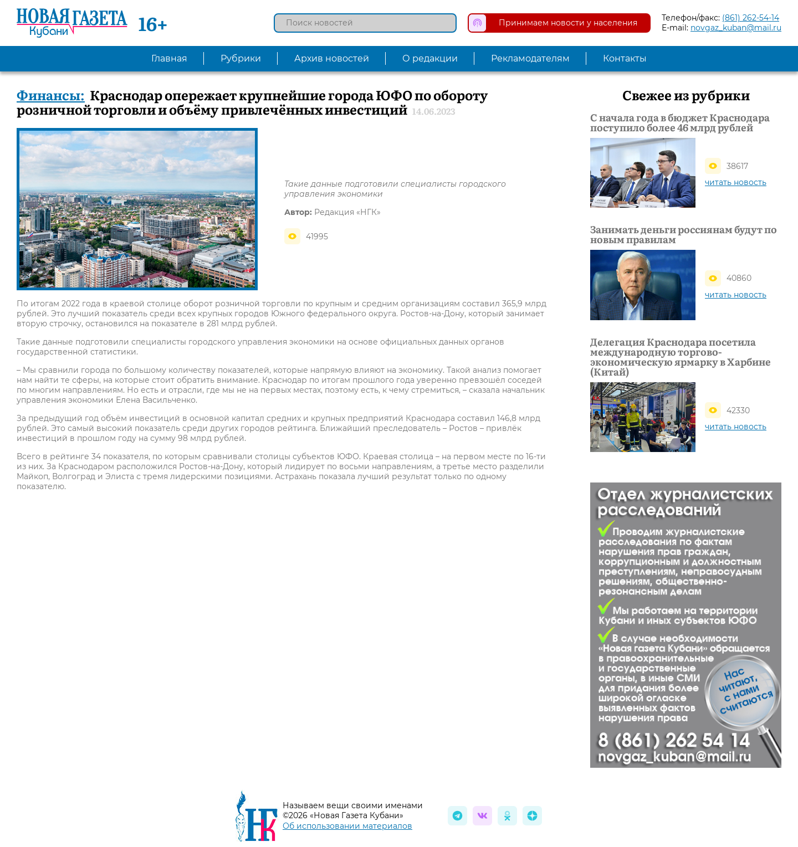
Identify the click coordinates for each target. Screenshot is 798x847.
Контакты (625, 58)
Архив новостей (331, 58)
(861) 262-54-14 (750, 18)
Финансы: (51, 94)
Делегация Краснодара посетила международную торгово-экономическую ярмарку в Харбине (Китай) (680, 357)
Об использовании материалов (347, 826)
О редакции (430, 58)
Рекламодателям (530, 58)
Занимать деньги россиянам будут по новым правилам (683, 234)
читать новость (735, 182)
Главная (169, 58)
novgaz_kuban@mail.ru (735, 28)
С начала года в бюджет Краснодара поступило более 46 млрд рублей (680, 122)
